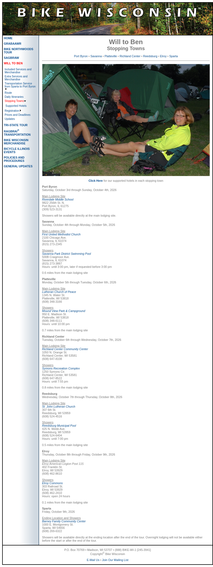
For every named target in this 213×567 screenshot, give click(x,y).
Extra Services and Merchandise (16, 78)
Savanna (96, 56)
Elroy (163, 56)
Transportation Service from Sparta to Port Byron (20, 85)
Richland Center (130, 56)
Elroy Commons (52, 483)
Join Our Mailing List (115, 560)
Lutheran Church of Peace (59, 291)
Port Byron (81, 56)
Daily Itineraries (14, 96)
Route (8, 92)
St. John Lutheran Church (58, 406)
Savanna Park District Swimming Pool (66, 253)
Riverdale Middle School (57, 199)
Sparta (173, 56)
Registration (12, 110)
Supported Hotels (15, 105)
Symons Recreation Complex (61, 368)
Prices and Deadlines (18, 114)
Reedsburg (150, 56)
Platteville (111, 56)
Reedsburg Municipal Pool (59, 425)
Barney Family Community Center (64, 521)
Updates (10, 118)
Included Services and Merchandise (18, 71)
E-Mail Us (93, 560)
